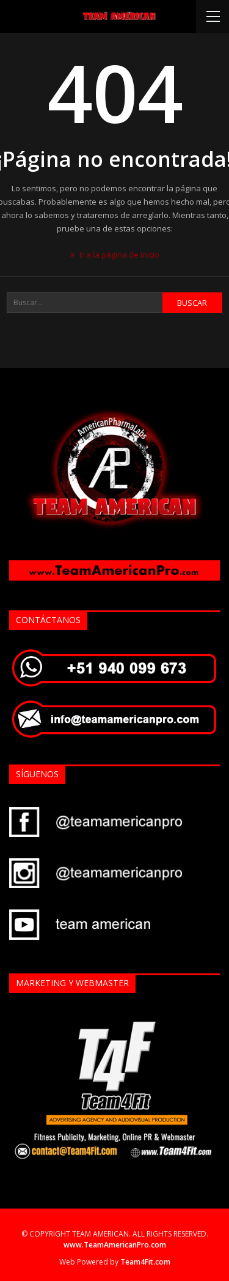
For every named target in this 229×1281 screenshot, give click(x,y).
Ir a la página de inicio (114, 254)
